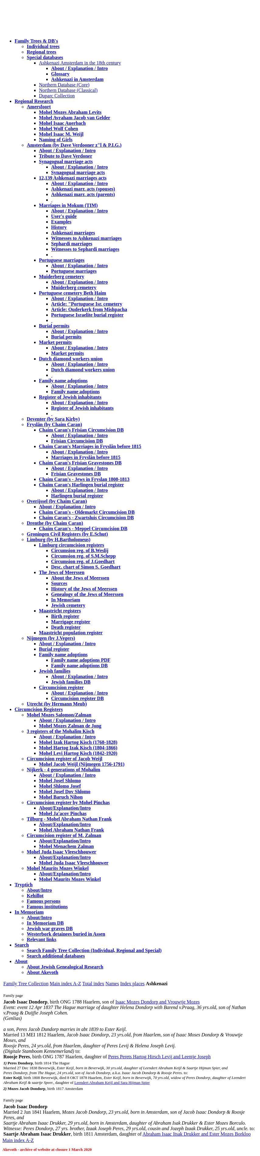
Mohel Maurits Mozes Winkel (70, 879)
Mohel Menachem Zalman (66, 846)
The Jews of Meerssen (62, 572)
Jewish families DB (71, 682)
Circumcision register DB (77, 698)
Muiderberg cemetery (61, 276)
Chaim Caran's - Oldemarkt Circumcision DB (87, 512)
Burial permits (54, 325)
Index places (132, 983)
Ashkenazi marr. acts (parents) (83, 194)
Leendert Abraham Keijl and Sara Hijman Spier (112, 1082)
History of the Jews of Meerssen (84, 588)
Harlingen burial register (77, 495)
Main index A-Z (65, 983)
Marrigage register (70, 621)
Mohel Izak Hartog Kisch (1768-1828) (78, 742)
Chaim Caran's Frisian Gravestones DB (80, 462)
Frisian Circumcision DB (77, 440)
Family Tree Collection (25, 983)
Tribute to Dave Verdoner (65, 156)
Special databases (45, 57)
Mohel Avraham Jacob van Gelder (74, 117)
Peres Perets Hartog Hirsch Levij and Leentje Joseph (159, 1056)
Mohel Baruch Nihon (61, 797)
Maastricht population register (70, 632)
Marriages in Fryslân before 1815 (85, 457)
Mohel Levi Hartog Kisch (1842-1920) (78, 753)
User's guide (64, 216)
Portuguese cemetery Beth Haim (72, 293)
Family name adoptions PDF (80, 660)
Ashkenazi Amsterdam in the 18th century (80, 62)
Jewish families (55, 671)
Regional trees (41, 51)
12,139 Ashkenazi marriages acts (72, 177)
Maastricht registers (60, 610)
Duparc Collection (57, 95)
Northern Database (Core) (64, 84)
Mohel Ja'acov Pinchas (62, 813)
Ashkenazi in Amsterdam (77, 79)
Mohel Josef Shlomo (60, 780)
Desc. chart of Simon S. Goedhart (85, 566)
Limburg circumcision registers (71, 545)
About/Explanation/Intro (65, 808)
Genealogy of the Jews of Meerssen (87, 594)
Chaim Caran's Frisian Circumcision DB (81, 430)
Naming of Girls (55, 139)
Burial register (54, 649)
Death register (66, 627)
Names (112, 983)
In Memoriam (65, 599)
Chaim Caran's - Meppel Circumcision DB (83, 528)
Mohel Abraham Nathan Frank (71, 829)
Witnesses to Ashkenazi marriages (86, 238)
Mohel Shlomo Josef (60, 786)
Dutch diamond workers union (70, 358)
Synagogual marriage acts (66, 161)
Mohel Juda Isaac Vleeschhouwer (74, 862)
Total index (93, 983)
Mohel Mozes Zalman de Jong (70, 725)
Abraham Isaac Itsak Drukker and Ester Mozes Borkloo (197, 1134)
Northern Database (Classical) (68, 90)
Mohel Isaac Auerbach (62, 123)
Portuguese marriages (62, 260)
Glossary (60, 73)
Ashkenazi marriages (73, 232)
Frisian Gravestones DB (76, 473)
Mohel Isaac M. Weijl (61, 134)
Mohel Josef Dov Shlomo (64, 791)
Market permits (55, 342)
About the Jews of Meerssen (80, 577)
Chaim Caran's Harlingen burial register (81, 484)
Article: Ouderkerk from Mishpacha (89, 309)
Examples (61, 221)
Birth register (65, 616)
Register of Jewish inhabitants (70, 397)
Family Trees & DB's (36, 41)
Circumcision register (61, 687)
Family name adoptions (63, 380)
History (59, 227)
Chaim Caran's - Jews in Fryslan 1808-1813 (84, 479)
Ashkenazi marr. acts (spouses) (83, 188)
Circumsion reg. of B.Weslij (79, 550)
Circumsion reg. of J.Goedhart (83, 561)
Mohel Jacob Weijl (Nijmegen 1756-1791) (81, 764)
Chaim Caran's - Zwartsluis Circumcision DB (86, 517)
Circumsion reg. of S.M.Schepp (83, 556)
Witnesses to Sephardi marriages (85, 249)
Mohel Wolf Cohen (58, 128)
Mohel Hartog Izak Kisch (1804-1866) (78, 747)
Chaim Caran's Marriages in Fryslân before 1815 (90, 446)
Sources (59, 583)
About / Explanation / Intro (79, 68)
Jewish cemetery (68, 605)
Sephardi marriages (71, 243)
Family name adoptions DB (79, 665)
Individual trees (43, 46)
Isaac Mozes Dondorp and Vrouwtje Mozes (157, 1001)
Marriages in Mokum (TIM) (68, 205)
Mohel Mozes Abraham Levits (70, 112)
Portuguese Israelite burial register (87, 314)
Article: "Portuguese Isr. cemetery (86, 304)
